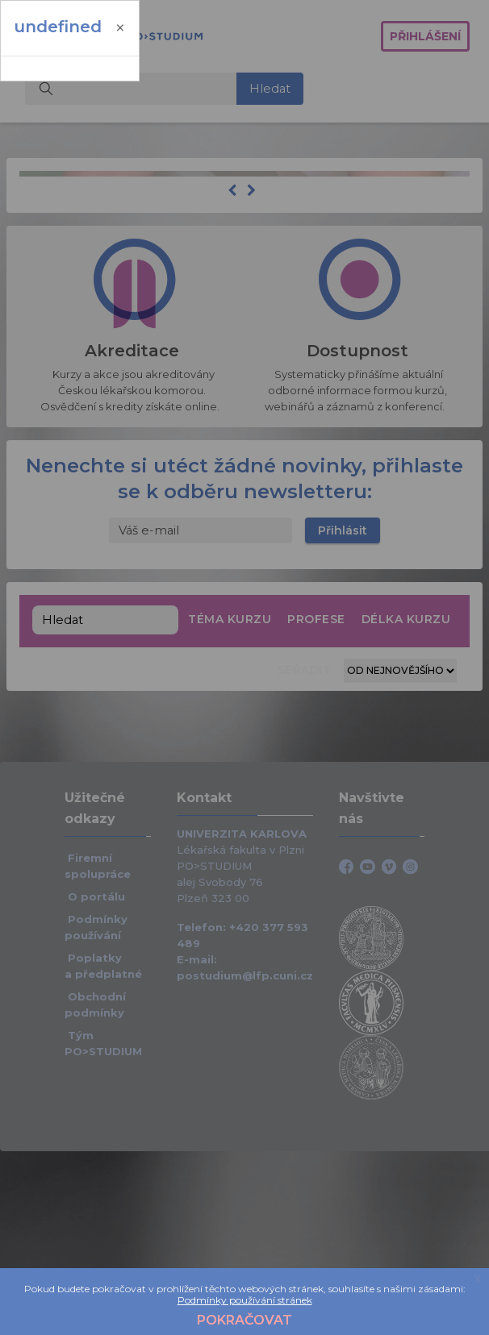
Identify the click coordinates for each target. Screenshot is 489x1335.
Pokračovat (244, 1320)
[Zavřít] (120, 27)
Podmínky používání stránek (245, 1300)
